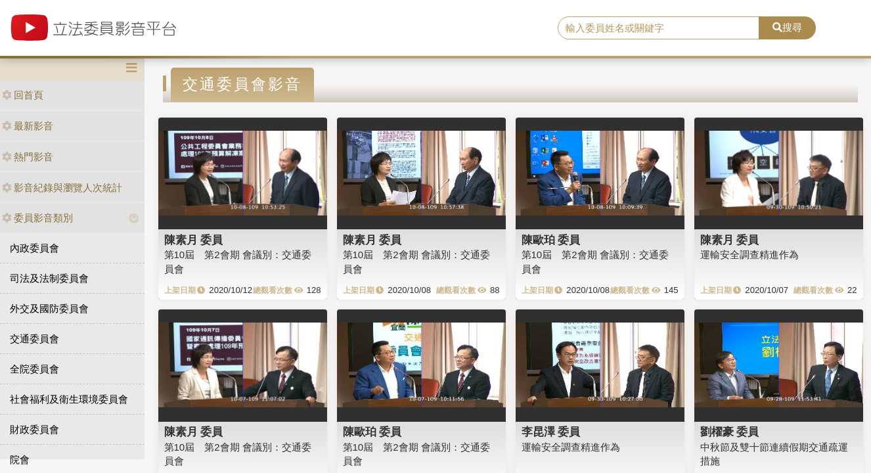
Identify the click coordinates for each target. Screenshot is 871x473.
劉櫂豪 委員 (729, 432)
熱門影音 (27, 156)
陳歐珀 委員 (551, 240)
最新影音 (27, 125)
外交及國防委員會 (49, 308)
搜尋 (787, 27)
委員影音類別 (37, 217)
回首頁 (22, 95)
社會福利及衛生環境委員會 (69, 399)
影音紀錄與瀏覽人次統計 (62, 187)
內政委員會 (34, 248)
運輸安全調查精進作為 (749, 254)
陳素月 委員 (193, 240)
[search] (658, 28)
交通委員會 (34, 338)
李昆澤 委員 (551, 432)
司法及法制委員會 (49, 278)
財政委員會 (34, 429)
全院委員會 (34, 368)
